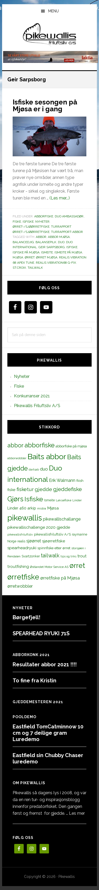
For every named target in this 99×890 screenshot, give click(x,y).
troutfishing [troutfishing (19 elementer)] (18, 566)
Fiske (17, 221)
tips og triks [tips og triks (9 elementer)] (68, 556)
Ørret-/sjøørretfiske (31, 226)
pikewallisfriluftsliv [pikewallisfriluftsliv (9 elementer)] (20, 534)
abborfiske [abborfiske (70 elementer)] (39, 445)
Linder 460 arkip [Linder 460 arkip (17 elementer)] (21, 508)
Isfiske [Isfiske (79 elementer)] (33, 499)
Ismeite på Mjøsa (68, 252)
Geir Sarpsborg (51, 247)
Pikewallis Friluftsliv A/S (37, 405)
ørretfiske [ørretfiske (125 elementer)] (23, 577)
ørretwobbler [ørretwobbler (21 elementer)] (20, 586)
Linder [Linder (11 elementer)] (77, 500)
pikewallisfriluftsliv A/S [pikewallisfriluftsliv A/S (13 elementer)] (52, 534)
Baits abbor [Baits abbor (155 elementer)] (46, 456)
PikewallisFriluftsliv (49, 35)
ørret (29, 257)
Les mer (77, 813)
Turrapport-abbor (67, 232)
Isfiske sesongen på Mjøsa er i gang (45, 105)
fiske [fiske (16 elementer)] (11, 490)
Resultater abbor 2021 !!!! (45, 664)
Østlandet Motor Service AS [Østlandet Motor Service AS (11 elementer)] (49, 567)
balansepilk (46, 242)
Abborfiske (43, 216)
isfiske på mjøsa (26, 252)
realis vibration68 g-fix (56, 262)
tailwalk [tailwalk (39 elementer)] (50, 555)
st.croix (19, 267)
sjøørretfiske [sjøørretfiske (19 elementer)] (53, 541)
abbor (41, 237)
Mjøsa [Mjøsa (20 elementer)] (53, 508)
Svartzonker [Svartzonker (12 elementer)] (31, 556)
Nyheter (42, 221)
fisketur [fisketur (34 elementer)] (25, 489)
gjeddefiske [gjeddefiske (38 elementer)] (67, 489)
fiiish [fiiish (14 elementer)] (79, 480)
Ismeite (47, 252)
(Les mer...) (59, 198)
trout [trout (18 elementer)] (81, 556)
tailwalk (35, 267)
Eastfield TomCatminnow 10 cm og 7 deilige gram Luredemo (48, 732)
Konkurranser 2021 (32, 395)
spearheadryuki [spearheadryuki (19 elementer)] (21, 548)
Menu (53, 11)
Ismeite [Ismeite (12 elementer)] (49, 500)
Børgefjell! (26, 617)
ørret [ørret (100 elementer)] (77, 565)
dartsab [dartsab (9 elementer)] (34, 469)
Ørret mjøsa (46, 257)
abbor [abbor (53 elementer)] (15, 445)
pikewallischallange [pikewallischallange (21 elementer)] (62, 519)
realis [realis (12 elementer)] (21, 541)
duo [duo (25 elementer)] (44, 469)
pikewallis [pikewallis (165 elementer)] (24, 517)
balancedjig (23, 242)
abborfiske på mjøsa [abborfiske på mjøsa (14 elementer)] (71, 446)
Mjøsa (18, 257)
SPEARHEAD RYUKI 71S (41, 633)
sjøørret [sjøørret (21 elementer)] (33, 540)
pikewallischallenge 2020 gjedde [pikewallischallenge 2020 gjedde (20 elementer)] (38, 527)
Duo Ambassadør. (69, 216)
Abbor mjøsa (59, 237)
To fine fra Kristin (34, 680)
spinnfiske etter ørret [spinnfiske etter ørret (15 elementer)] (53, 548)
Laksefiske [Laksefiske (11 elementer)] (63, 500)
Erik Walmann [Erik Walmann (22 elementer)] (62, 480)
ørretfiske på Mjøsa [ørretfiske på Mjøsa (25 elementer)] (60, 578)
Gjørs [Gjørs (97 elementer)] (15, 499)
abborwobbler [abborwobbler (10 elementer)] (16, 458)
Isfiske (28, 221)
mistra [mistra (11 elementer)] (41, 508)
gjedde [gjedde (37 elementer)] (43, 489)
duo (61, 242)
